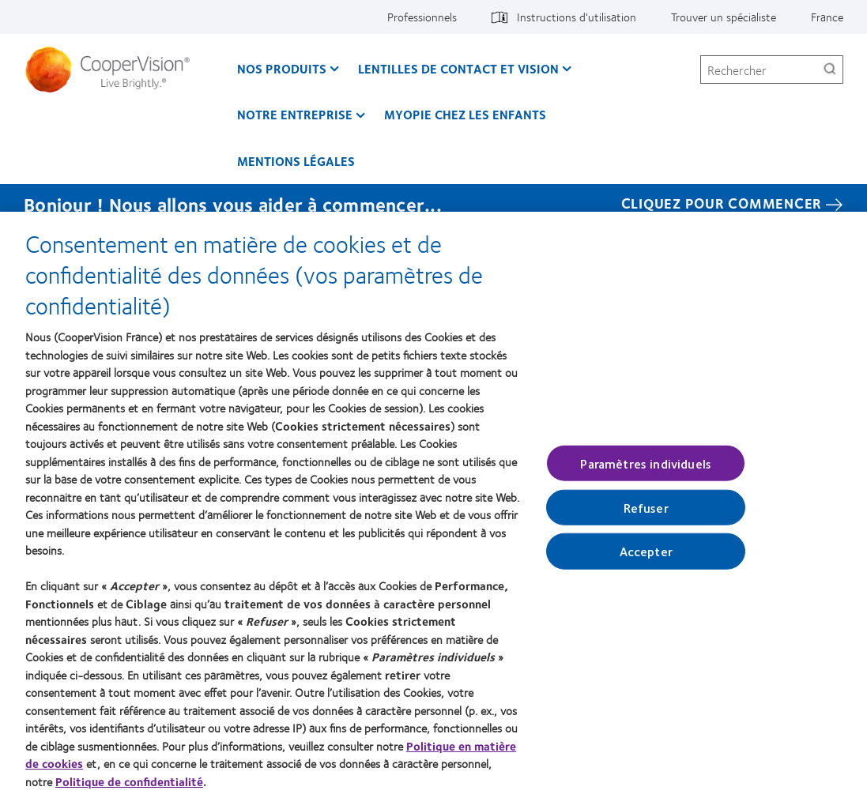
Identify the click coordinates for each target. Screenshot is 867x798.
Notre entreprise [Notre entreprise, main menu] (294, 114)
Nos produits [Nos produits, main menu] (281, 68)
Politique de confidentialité (129, 782)
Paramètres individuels (645, 464)
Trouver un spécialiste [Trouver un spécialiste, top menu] (723, 16)
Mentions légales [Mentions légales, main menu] (296, 161)
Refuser (646, 508)
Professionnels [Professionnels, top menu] (422, 16)
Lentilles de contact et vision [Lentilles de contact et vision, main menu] (458, 68)
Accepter (646, 552)
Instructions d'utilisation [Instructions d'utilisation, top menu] (576, 16)
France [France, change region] (827, 16)
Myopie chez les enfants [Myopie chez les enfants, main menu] (465, 114)
